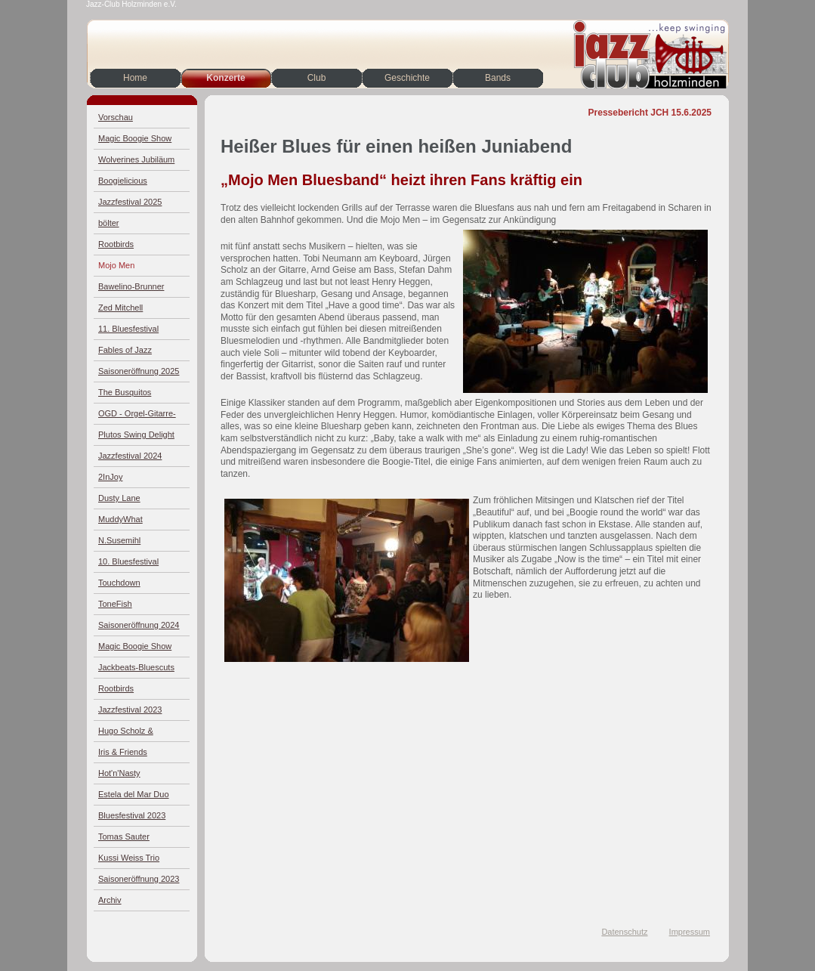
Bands (498, 78)
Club (316, 78)
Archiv (110, 900)
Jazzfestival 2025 (130, 201)
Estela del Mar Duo (133, 794)
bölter (108, 222)
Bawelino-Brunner (131, 286)
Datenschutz (624, 931)
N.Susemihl (119, 540)
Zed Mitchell (120, 307)
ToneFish (115, 603)
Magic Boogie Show (134, 138)
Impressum (689, 931)
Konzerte (225, 78)
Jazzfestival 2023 (130, 709)
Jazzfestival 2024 (130, 455)
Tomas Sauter (124, 836)
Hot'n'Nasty (119, 773)
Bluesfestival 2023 (131, 815)
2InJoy (110, 476)
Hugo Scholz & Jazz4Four (125, 734)
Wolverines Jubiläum (136, 159)
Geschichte (407, 78)
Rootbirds (116, 244)
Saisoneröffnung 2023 (138, 878)
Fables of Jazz (125, 349)
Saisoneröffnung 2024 (138, 624)
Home (135, 78)
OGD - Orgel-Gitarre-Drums (137, 417)
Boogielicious (122, 180)
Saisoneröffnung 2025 (138, 371)
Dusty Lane (119, 498)
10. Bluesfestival (128, 561)
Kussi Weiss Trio (128, 857)
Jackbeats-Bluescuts (136, 667)
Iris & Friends (122, 751)
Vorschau (115, 117)
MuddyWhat (120, 519)
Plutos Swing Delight (136, 434)
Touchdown (119, 582)
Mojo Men (116, 265)
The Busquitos (124, 392)
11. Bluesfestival (128, 328)
